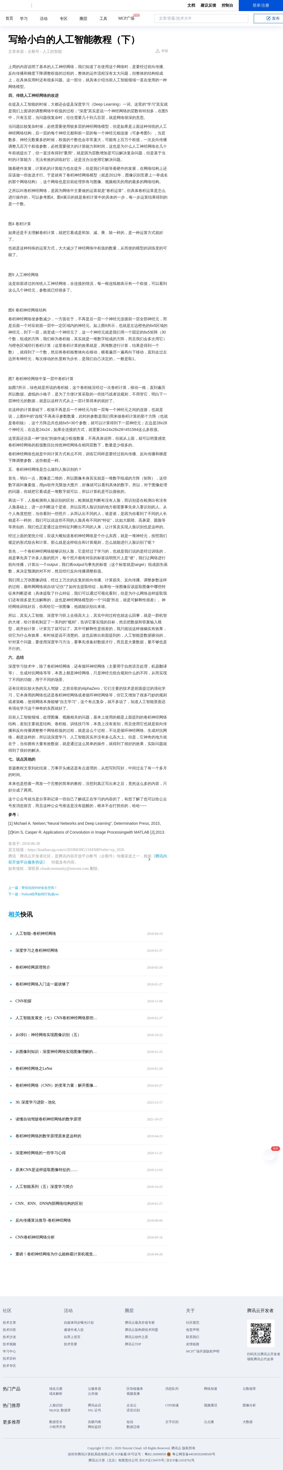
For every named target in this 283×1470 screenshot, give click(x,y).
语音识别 (133, 1410)
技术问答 (9, 1330)
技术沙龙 (9, 1337)
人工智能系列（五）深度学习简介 (44, 1187)
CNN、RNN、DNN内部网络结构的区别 (49, 1203)
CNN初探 (23, 1001)
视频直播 (133, 1394)
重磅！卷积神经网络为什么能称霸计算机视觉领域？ (57, 1254)
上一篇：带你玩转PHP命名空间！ (32, 888)
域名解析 (55, 1394)
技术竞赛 (70, 1344)
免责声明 (192, 1330)
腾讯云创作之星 (136, 1337)
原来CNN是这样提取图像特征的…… (46, 1170)
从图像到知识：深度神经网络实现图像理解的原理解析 (57, 1052)
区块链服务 (135, 1389)
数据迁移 (133, 1427)
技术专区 (9, 1366)
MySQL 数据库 (60, 1410)
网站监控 (94, 1427)
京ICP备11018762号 (180, 1460)
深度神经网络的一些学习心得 (40, 1153)
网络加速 (210, 1389)
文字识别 (172, 1422)
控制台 (227, 5)
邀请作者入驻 (74, 1330)
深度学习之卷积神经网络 (36, 950)
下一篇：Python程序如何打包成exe (33, 894)
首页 (9, 18)
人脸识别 (55, 1405)
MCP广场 (126, 17)
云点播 (209, 1422)
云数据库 (249, 1389)
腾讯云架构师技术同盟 (141, 1330)
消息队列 (172, 1389)
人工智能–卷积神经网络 (35, 934)
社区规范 (192, 1323)
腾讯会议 (94, 1405)
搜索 (242, 18)
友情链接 (192, 1344)
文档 (191, 5)
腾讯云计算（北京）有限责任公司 (113, 1460)
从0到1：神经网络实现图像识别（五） (48, 1035)
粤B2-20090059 (156, 1454)
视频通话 (210, 1405)
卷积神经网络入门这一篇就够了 (42, 984)
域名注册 (55, 1389)
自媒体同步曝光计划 (79, 1323)
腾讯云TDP (133, 1344)
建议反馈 (208, 5)
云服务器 (94, 1389)
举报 (162, 51)
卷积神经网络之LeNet (33, 1068)
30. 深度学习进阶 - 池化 (35, 1102)
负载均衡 (94, 1422)
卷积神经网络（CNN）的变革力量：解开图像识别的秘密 (57, 1085)
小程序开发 (57, 1427)
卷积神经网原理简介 (32, 967)
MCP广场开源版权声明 (202, 1351)
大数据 (248, 1422)
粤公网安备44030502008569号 (193, 1454)
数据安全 (55, 1422)
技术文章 (9, 1323)
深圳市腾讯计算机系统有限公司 (91, 1454)
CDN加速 (172, 1405)
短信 (130, 1422)
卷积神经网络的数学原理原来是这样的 (48, 1136)
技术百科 (9, 1358)
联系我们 (192, 1337)
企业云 (132, 1405)
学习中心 (9, 1351)
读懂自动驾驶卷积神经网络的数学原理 (48, 1119)
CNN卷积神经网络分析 (35, 1237)
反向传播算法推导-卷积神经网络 (43, 1220)
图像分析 (249, 1405)
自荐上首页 (72, 1337)
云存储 (93, 1394)
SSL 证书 (94, 1410)
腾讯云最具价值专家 (140, 1323)
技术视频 (9, 1344)
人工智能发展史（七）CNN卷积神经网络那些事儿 (57, 1018)
